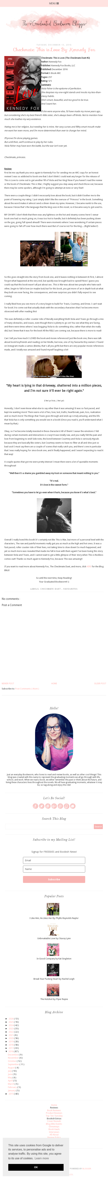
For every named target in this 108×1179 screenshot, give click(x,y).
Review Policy (54, 1137)
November (13, 1057)
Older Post (100, 683)
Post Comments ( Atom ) (27, 688)
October (12, 1061)
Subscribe (54, 879)
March (11, 1084)
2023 (11, 1028)
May (10, 1077)
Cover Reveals (54, 1121)
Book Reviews (54, 1110)
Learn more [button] (42, 1158)
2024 (11, 1025)
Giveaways (54, 1126)
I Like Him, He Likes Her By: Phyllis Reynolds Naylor (54, 918)
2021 (11, 1035)
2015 (11, 1093)
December (13, 1054)
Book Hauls (54, 1129)
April (10, 1080)
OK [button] (36, 1167)
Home (54, 683)
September (14, 1064)
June (10, 1074)
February (12, 1087)
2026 (11, 1018)
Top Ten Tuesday (54, 1115)
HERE (89, 566)
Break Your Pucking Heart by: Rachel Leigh (54, 979)
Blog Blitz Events (54, 1124)
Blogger (86, 1169)
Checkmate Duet (51, 589)
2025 (11, 1022)
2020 (11, 1038)
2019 (11, 1041)
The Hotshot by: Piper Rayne (54, 999)
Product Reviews (54, 1113)
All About (54, 1134)
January (12, 1090)
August (11, 1067)
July (10, 1071)
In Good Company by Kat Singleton (54, 958)
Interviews (54, 1132)
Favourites (70, 589)
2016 (11, 1051)
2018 (11, 1045)
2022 (11, 1032)
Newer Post (8, 683)
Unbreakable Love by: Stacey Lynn (54, 938)
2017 (11, 1048)
